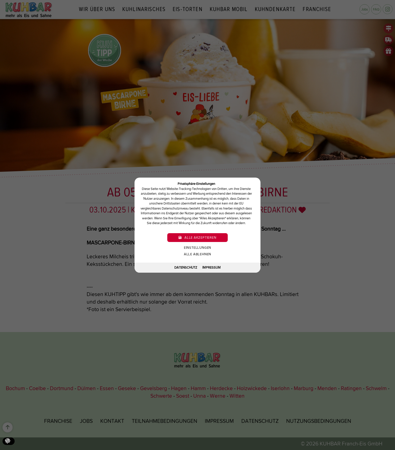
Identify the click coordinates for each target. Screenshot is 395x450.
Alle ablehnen (197, 254)
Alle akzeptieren (197, 237)
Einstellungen (197, 247)
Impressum (211, 267)
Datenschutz (185, 267)
